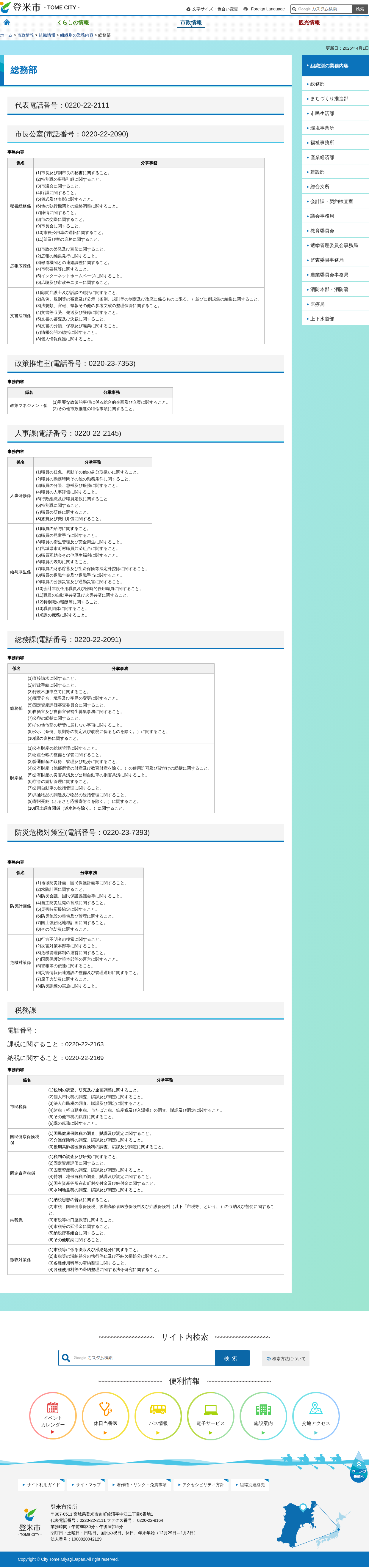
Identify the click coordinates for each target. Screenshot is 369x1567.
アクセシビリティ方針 (203, 1484)
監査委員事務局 (327, 259)
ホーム (6, 35)
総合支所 (319, 186)
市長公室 (29, 134)
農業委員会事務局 (329, 274)
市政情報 (25, 35)
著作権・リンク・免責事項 (142, 1484)
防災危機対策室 (40, 832)
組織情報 (47, 35)
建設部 (317, 171)
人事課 (25, 433)
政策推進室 (33, 363)
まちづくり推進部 (329, 98)
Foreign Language (268, 9)
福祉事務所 (322, 142)
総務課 (25, 639)
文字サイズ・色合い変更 (215, 9)
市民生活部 (322, 113)
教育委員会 (322, 230)
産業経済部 (322, 157)
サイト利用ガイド (43, 1484)
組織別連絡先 (252, 1484)
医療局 (317, 304)
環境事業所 (322, 127)
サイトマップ (88, 1484)
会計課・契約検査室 (331, 201)
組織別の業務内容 (76, 35)
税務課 (25, 1010)
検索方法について (289, 1358)
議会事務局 (322, 215)
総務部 (317, 83)
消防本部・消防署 (329, 289)
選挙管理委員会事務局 (334, 245)
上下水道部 (322, 318)
